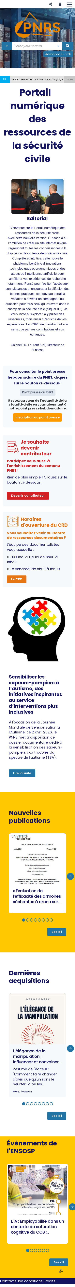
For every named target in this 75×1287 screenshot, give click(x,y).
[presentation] (70, 876)
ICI (59, 309)
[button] (50, 4)
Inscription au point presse (37, 417)
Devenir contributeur (28, 495)
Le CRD (16, 579)
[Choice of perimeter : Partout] (7, 46)
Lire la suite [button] (22, 773)
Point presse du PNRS (37, 392)
